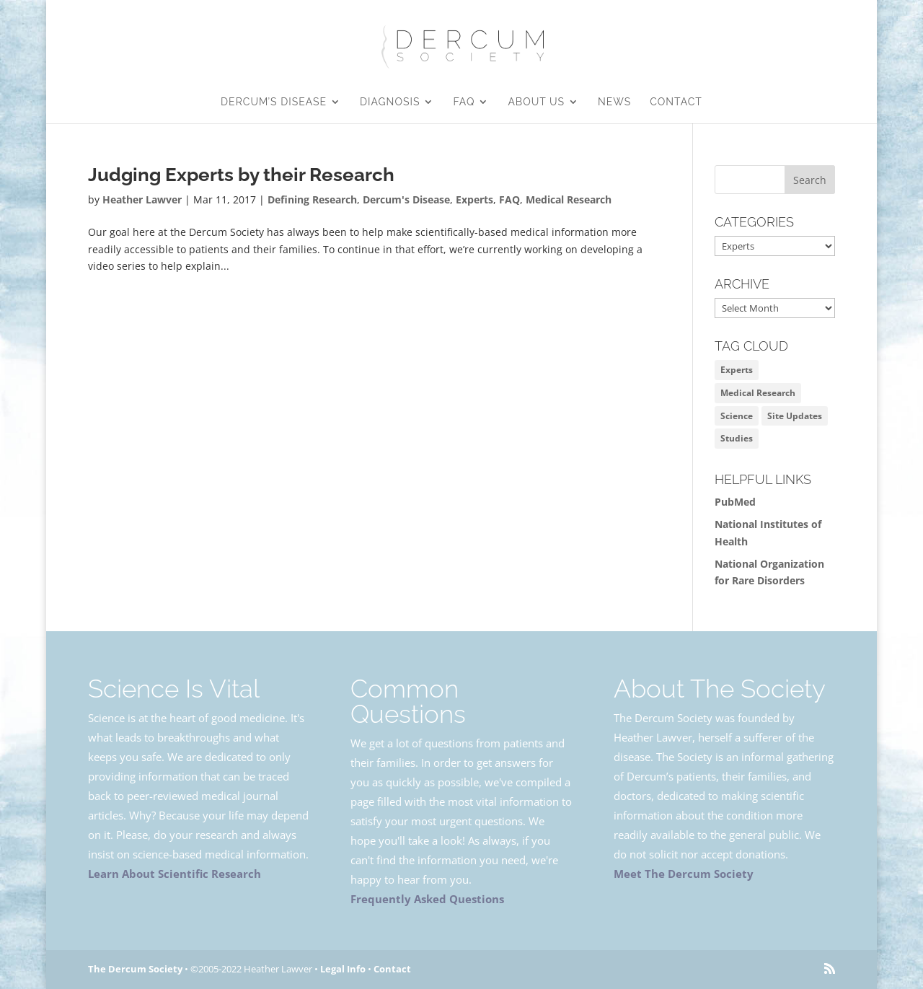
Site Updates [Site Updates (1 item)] (794, 416)
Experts (474, 199)
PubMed (735, 502)
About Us (536, 102)
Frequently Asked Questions (427, 899)
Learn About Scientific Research (174, 873)
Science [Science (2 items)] (736, 416)
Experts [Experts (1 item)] (736, 370)
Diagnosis (390, 102)
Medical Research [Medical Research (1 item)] (757, 393)
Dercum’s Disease (274, 102)
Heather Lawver (142, 199)
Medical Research (568, 199)
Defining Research (312, 199)
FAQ (463, 102)
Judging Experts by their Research (241, 174)
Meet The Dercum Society (684, 873)
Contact (676, 102)
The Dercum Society (135, 968)
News (614, 102)
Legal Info (343, 968)
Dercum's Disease (406, 199)
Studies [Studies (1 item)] (736, 438)
